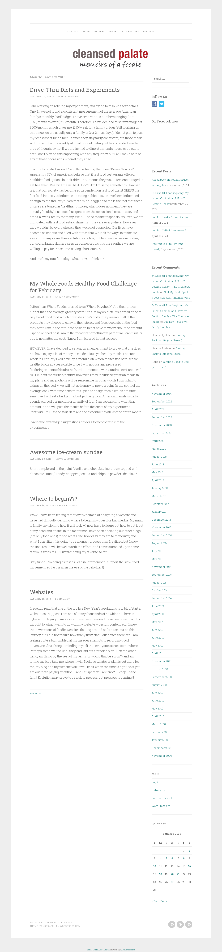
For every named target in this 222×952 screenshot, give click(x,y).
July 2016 (157, 551)
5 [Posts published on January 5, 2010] (166, 858)
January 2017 (160, 511)
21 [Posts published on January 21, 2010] (178, 874)
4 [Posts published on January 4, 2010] (160, 858)
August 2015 (159, 582)
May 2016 (157, 559)
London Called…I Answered (169, 230)
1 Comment (62, 598)
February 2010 (160, 732)
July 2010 (157, 692)
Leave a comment (68, 96)
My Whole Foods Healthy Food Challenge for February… (83, 287)
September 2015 (162, 574)
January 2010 (160, 740)
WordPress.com (70, 926)
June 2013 (158, 606)
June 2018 (158, 464)
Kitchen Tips (130, 31)
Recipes (99, 31)
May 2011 (157, 645)
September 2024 (162, 401)
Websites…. (44, 592)
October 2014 (160, 590)
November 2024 (162, 393)
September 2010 (162, 677)
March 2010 (159, 724)
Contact (73, 31)
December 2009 (162, 748)
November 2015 (161, 566)
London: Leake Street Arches (170, 217)
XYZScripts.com (128, 949)
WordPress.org (161, 806)
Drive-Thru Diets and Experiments (75, 89)
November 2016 (161, 527)
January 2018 (160, 488)
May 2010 (157, 708)
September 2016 (162, 535)
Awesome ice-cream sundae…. (68, 452)
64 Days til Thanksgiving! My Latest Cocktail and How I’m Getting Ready (170, 198)
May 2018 (157, 472)
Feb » (163, 901)
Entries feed (159, 790)
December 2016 (161, 519)
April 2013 (158, 614)
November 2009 (162, 755)
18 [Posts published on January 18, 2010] (160, 874)
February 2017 (160, 503)
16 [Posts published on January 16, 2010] (189, 866)
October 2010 (160, 669)
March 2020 (159, 448)
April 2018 (158, 480)
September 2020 (162, 433)
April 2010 (158, 716)
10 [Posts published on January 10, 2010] (154, 866)
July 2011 (157, 629)
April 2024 (158, 409)
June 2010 (158, 700)
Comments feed (162, 798)
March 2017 (159, 496)
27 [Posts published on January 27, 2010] (172, 882)
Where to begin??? (53, 498)
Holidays (149, 31)
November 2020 (162, 425)
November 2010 (161, 661)
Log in (156, 782)
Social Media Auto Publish (98, 949)
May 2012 (157, 622)
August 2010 (159, 685)
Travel (113, 31)
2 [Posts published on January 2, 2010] (189, 850)
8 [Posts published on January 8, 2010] (184, 858)
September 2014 (162, 598)
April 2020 (158, 441)
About (86, 31)
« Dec (155, 901)
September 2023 (162, 417)
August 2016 (159, 543)
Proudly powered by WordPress (51, 922)
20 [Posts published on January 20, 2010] (172, 874)
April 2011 (158, 653)
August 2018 (159, 456)
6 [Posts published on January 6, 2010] (172, 858)
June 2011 (158, 637)
